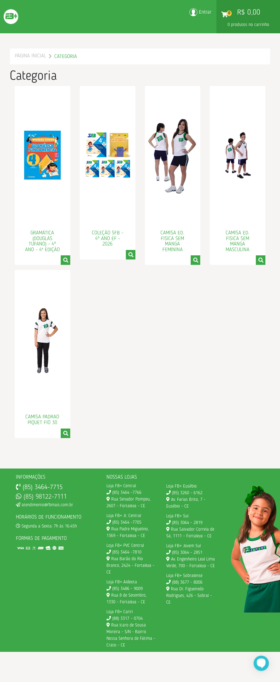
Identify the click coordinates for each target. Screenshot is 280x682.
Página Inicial (30, 56)
